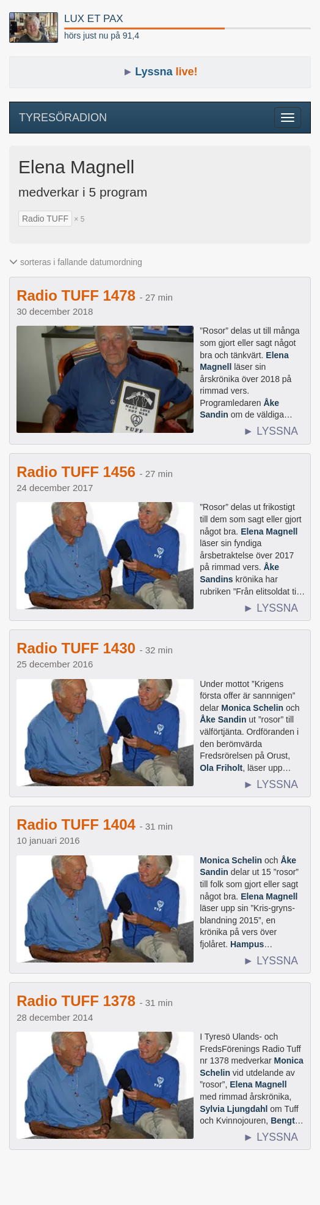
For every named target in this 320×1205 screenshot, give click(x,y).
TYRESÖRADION (63, 117)
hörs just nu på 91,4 (101, 35)
